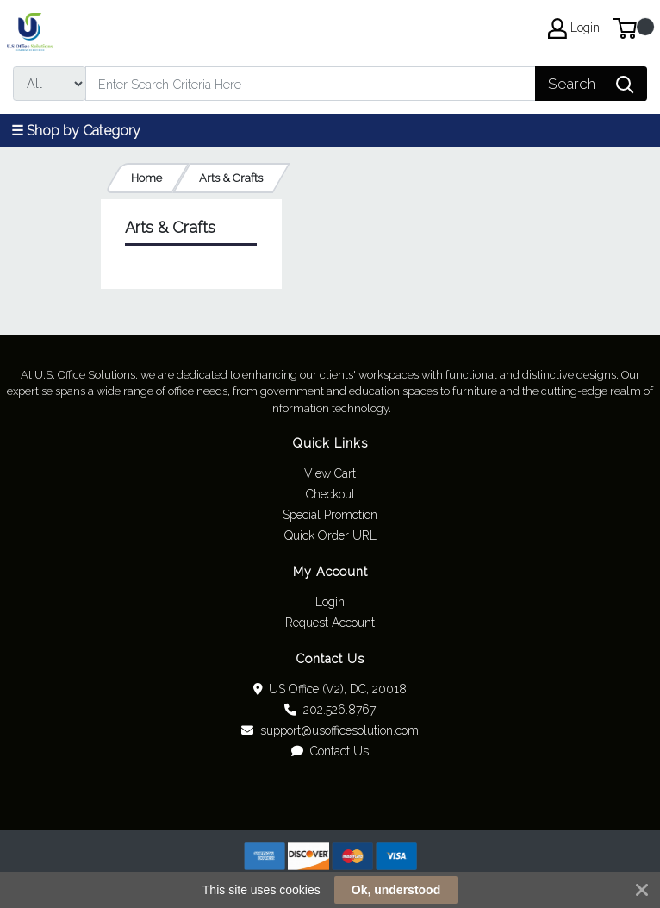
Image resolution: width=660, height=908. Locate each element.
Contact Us (330, 751)
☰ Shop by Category (75, 130)
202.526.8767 (330, 710)
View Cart (330, 473)
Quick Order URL (330, 535)
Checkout (330, 494)
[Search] (310, 83)
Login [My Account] (574, 28)
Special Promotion (330, 515)
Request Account (330, 622)
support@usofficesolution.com (330, 730)
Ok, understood (396, 890)
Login (330, 602)
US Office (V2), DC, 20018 (330, 689)
